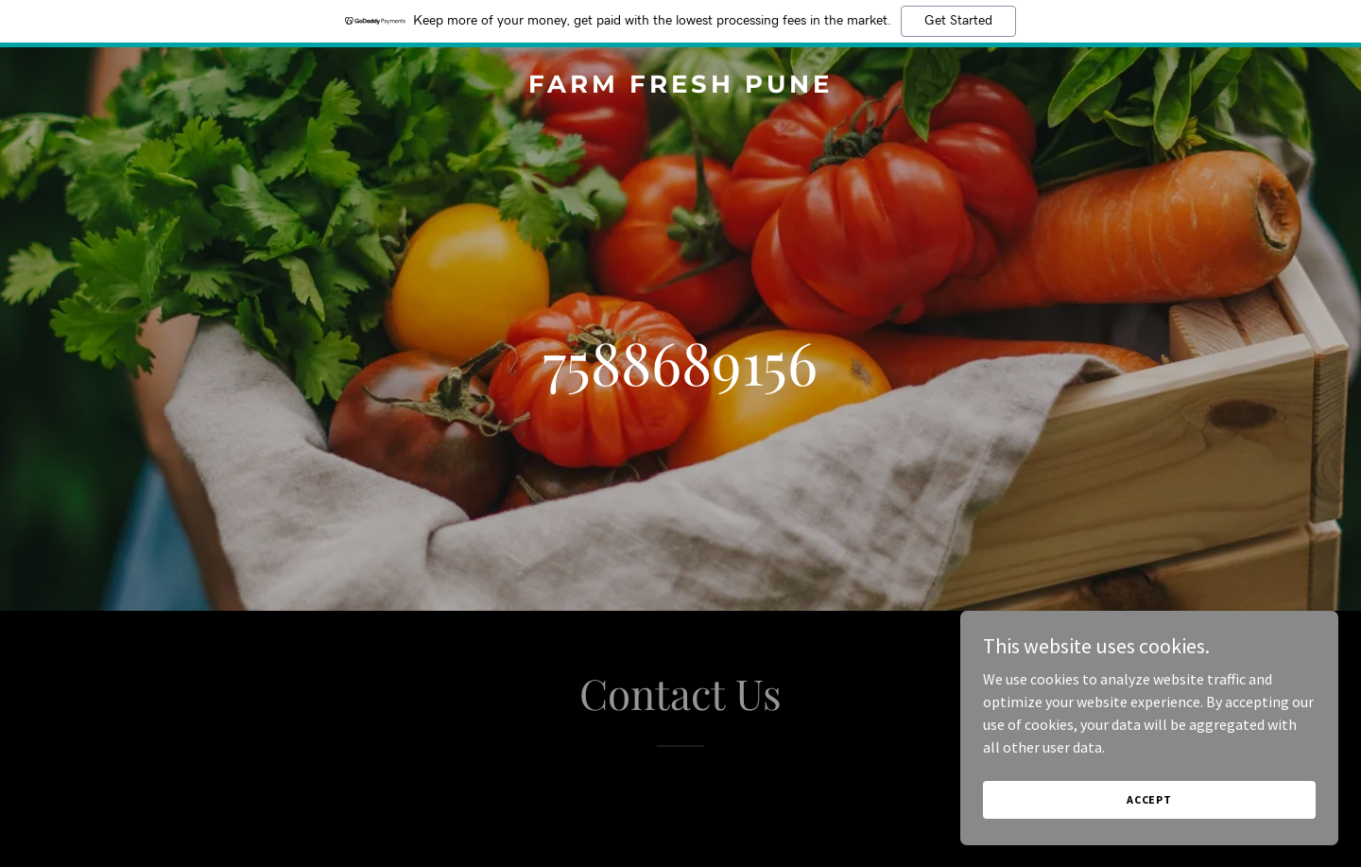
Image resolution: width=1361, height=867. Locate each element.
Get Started (958, 20)
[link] (680, 87)
